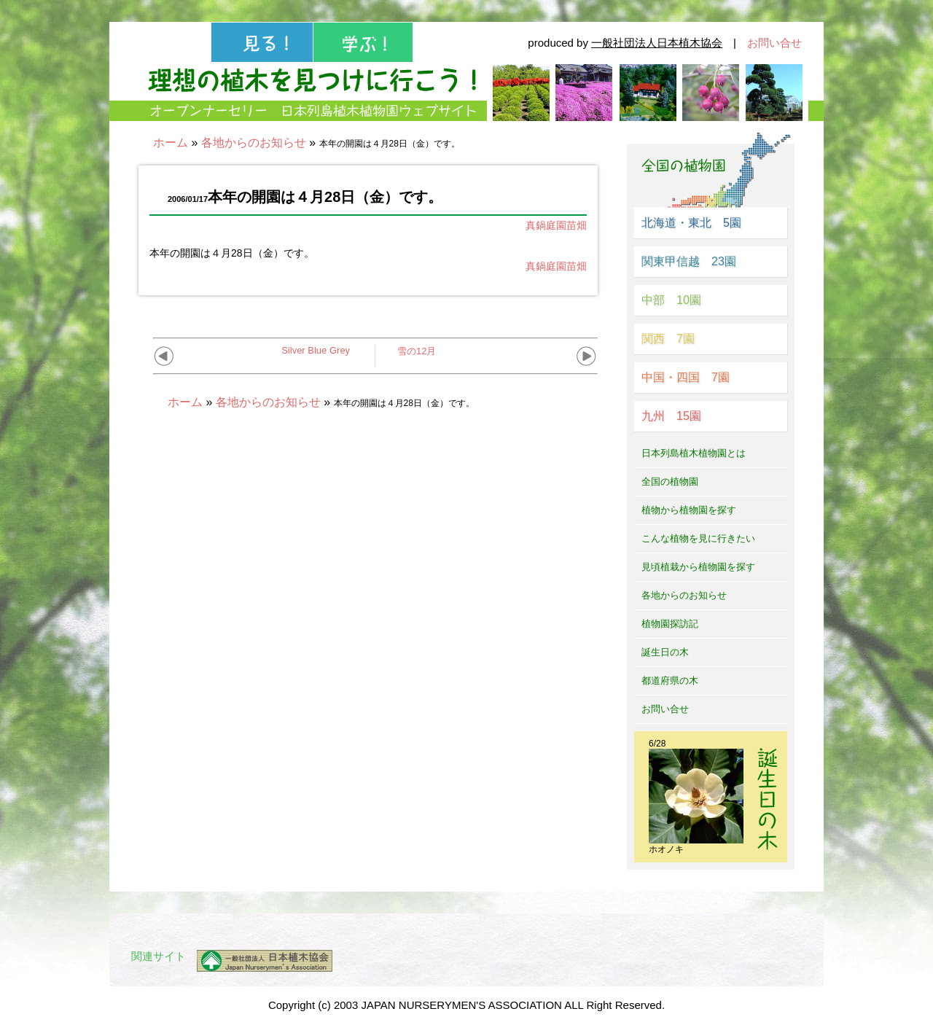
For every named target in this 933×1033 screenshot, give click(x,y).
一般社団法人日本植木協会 (656, 42)
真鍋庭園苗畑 (556, 225)
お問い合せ (774, 42)
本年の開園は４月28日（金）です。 (231, 253)
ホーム (170, 142)
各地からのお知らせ (253, 142)
